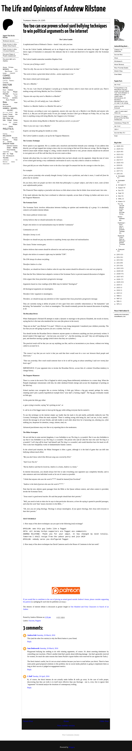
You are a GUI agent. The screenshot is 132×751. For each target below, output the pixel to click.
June (120, 193)
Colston (5, 82)
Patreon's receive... (9, 41)
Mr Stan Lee (8, 118)
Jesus (116, 58)
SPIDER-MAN (8, 143)
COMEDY (12, 73)
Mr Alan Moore (7, 112)
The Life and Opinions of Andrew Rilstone (53, 9)
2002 (119, 290)
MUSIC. (10, 110)
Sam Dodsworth (33, 648)
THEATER (6, 152)
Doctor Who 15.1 (119, 133)
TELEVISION (11, 150)
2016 (118, 174)
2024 (118, 152)
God (5, 102)
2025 (119, 149)
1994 (118, 301)
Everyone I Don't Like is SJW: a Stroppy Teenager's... (121, 228)
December (121, 176)
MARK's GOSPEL (10, 108)
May (120, 196)
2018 (118, 168)
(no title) (117, 84)
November (121, 180)
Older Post (104, 721)
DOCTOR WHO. (7, 86)
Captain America (8, 80)
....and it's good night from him (121, 112)
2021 (118, 160)
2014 (118, 257)
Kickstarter (7, 106)
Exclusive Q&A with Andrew (9, 60)
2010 (118, 268)
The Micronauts (8, 156)
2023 (118, 154)
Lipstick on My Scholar (119, 107)
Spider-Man (118, 71)
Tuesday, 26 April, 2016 (40, 676)
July (119, 190)
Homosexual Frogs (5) (121, 123)
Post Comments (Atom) (70, 735)
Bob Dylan (8, 71)
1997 (118, 299)
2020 (119, 163)
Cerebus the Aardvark (118, 50)
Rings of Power (10, 141)
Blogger (71, 747)
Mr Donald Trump (10, 113)
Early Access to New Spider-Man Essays (10, 45)
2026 (119, 146)
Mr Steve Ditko (10, 120)
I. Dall (29, 676)
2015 (118, 255)
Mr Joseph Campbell (10, 115)
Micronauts (118, 61)
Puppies (38, 621)
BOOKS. (6, 69)
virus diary (6, 164)
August (120, 188)
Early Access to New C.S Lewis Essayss (10, 50)
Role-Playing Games (121, 68)
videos (13, 162)
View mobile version (66, 725)
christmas (6, 160)
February (121, 249)
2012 (118, 263)
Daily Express (8, 90)
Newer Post (28, 721)
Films (7, 96)
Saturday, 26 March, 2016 (46, 635)
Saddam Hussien (12, 146)
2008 (119, 274)
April (120, 199)
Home (66, 721)
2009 (119, 271)
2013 (118, 260)
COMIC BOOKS (7, 77)
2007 (119, 277)
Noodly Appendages (121, 218)
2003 (119, 287)
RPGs (4, 138)
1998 (118, 296)
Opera (11, 126)
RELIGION (7, 136)
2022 (118, 157)
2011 (118, 266)
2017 (118, 171)
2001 (118, 293)
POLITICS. (8, 128)
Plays (12, 132)
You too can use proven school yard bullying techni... (121, 209)
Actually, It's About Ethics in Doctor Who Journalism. (121, 118)
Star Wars (12, 147)
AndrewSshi (31, 635)
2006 (119, 279)
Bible (16, 69)
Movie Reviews (119, 64)
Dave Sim (6, 92)
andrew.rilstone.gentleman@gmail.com (121, 315)
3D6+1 (116, 129)
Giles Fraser (10, 100)
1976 (118, 304)
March (120, 201)
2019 (118, 165)
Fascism (31, 621)
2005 (119, 282)
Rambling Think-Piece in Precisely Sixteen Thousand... (121, 241)
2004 (119, 285)
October (121, 185)
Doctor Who (118, 55)
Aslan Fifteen (8, 67)
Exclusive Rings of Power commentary (9, 55)
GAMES (14, 98)
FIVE (116, 136)
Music (15, 124)
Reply (29, 642)
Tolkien (5, 158)
